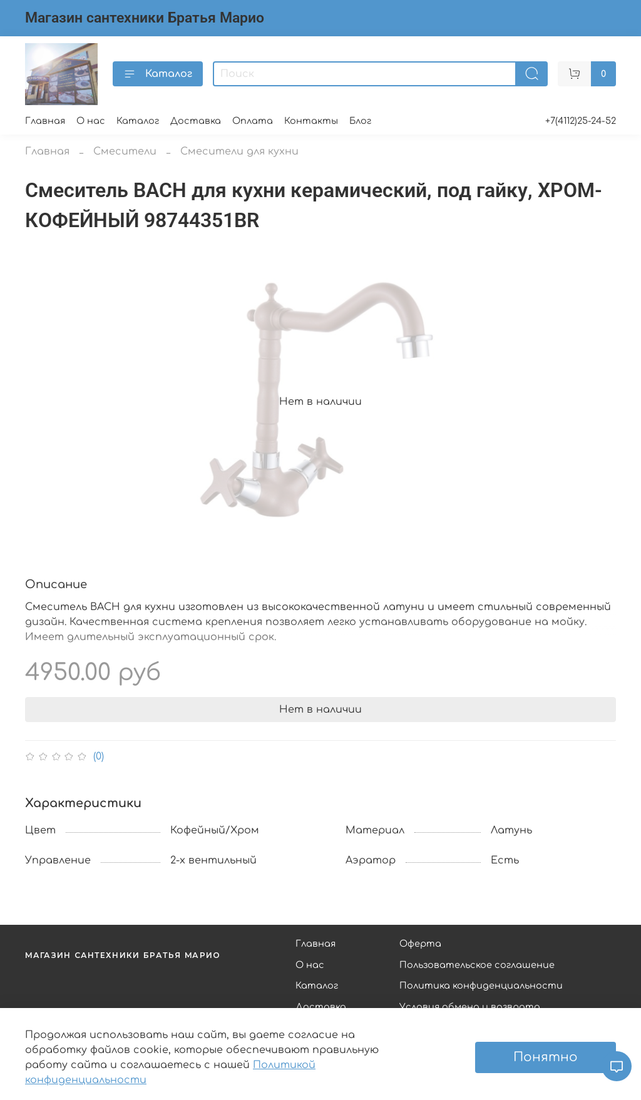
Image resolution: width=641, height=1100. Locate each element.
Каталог (157, 74)
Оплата (252, 121)
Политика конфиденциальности (481, 985)
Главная (45, 121)
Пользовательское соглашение (477, 965)
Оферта (420, 944)
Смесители (124, 151)
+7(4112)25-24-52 (580, 121)
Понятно (545, 1057)
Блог (360, 121)
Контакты (311, 121)
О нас (90, 121)
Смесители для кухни (239, 151)
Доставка (195, 121)
